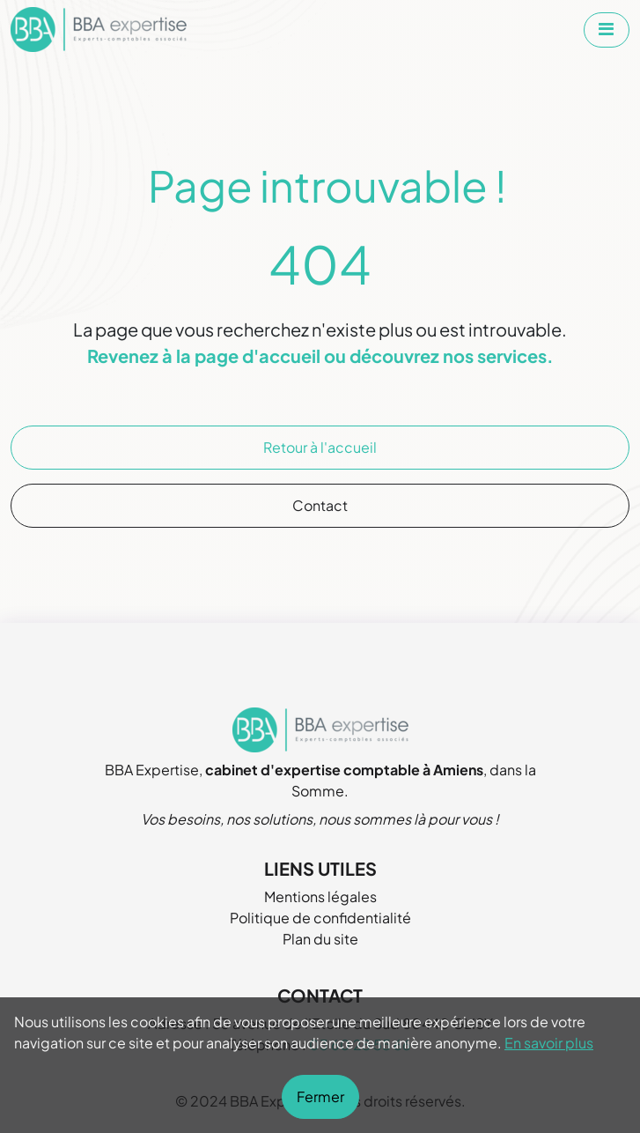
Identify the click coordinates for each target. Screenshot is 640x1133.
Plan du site (320, 938)
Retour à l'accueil (320, 447)
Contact (320, 505)
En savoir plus (548, 1042)
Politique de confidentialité (320, 917)
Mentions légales (320, 896)
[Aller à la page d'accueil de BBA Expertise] (99, 29)
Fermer (320, 1096)
